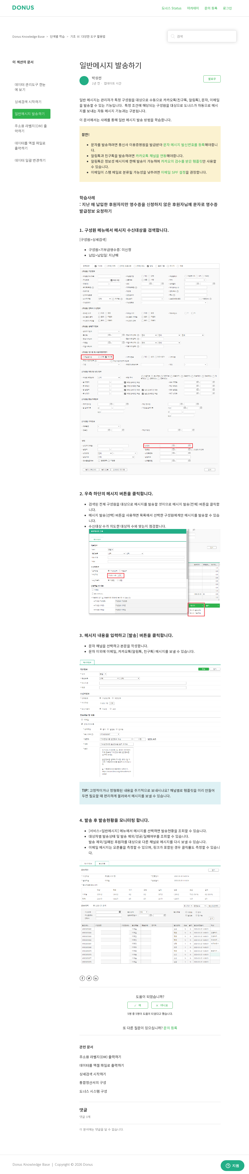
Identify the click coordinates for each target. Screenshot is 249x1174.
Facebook (82, 978)
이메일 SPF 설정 (173, 172)
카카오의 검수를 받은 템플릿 (181, 161)
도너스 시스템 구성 (93, 1091)
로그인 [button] (227, 8)
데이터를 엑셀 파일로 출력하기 (30, 146)
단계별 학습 (57, 36)
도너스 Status (172, 8)
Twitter (89, 978)
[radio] (137, 1005)
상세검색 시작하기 (28, 101)
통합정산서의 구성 (92, 1082)
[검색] (202, 36)
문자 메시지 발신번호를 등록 (184, 144)
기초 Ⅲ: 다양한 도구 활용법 (87, 36)
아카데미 (193, 8)
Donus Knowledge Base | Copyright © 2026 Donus (52, 1164)
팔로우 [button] (212, 79)
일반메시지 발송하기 (30, 113)
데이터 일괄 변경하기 (30, 160)
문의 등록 (211, 8)
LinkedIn (96, 978)
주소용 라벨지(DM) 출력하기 (31, 128)
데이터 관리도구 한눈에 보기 (30, 87)
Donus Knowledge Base (28, 36)
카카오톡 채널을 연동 (151, 155)
